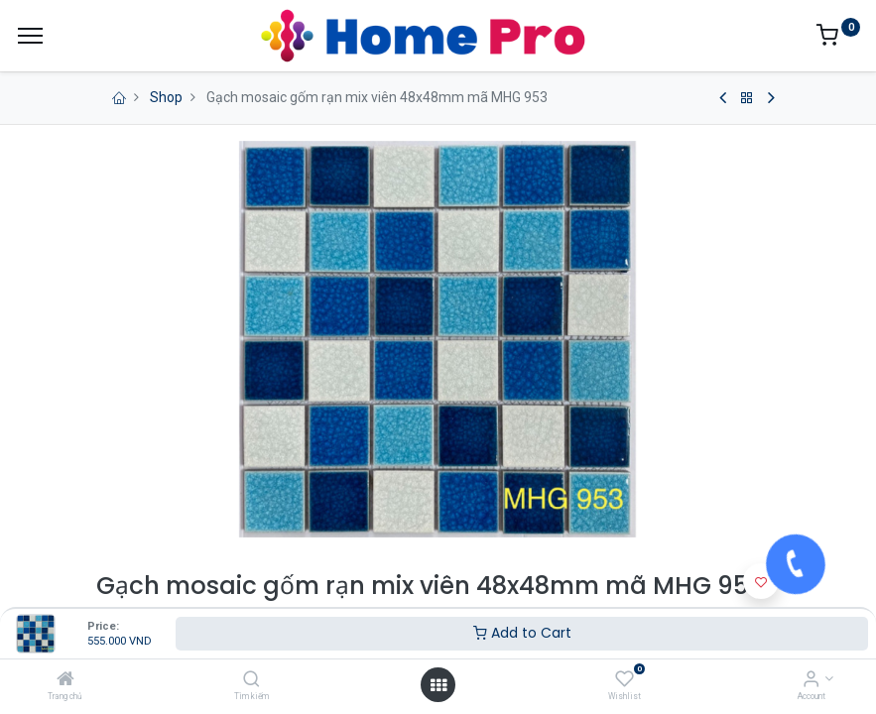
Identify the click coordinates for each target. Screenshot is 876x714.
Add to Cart (522, 633)
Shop (166, 97)
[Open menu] (438, 685)
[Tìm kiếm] (251, 680)
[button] (761, 581)
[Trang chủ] (65, 680)
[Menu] (30, 36)
